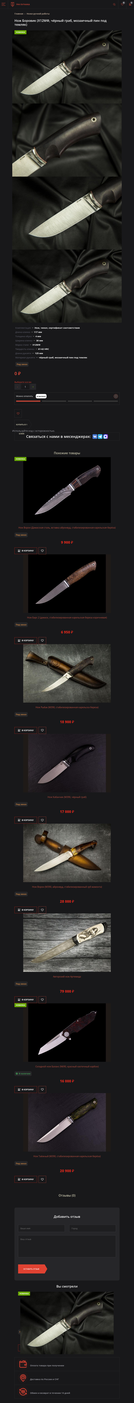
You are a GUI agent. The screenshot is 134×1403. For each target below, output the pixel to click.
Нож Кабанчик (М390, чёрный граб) (67, 796)
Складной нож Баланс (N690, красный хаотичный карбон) (67, 1065)
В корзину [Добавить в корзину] (27, 551)
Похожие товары (67, 454)
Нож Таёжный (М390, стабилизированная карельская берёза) (67, 1155)
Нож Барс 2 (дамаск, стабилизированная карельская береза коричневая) (67, 617)
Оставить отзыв (31, 1267)
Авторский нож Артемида (67, 976)
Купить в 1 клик (21, 427)
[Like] (44, 551)
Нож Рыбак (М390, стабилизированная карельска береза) (67, 707)
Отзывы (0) (67, 1194)
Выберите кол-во (22, 382)
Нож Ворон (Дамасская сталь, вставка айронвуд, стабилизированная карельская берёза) (67, 528)
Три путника (20, 3)
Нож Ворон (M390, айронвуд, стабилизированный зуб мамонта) (67, 886)
